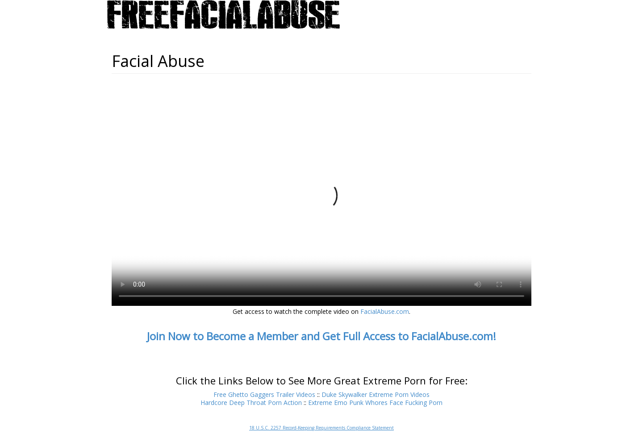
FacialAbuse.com (384, 311)
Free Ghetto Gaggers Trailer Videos (264, 394)
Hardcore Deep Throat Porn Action (251, 402)
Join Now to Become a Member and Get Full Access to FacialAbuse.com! (321, 336)
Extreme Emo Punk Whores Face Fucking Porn (375, 402)
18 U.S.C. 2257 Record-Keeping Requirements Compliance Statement (321, 428)
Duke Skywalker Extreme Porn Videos (376, 394)
